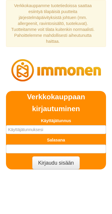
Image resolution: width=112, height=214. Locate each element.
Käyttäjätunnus (56, 120)
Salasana (56, 140)
